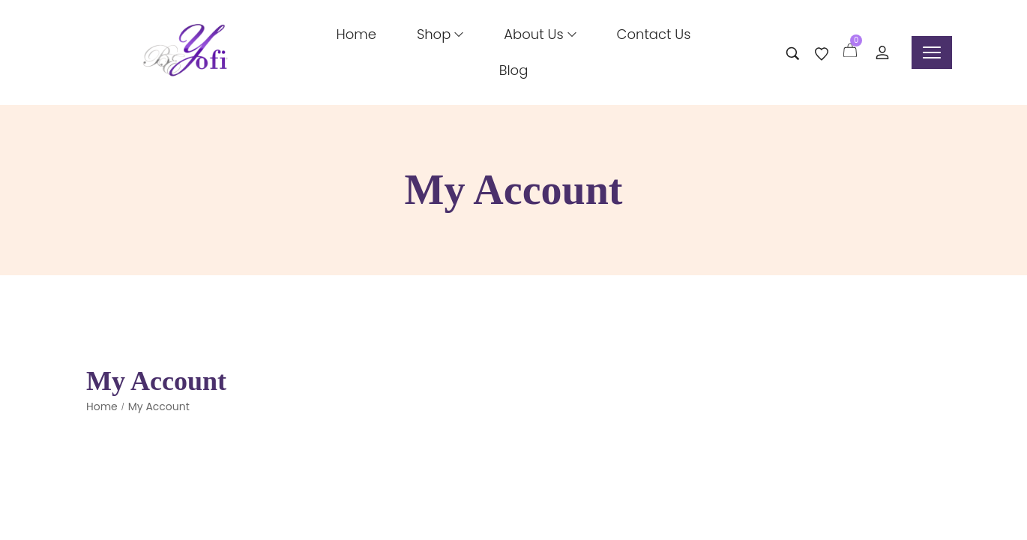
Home (102, 406)
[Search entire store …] (793, 53)
